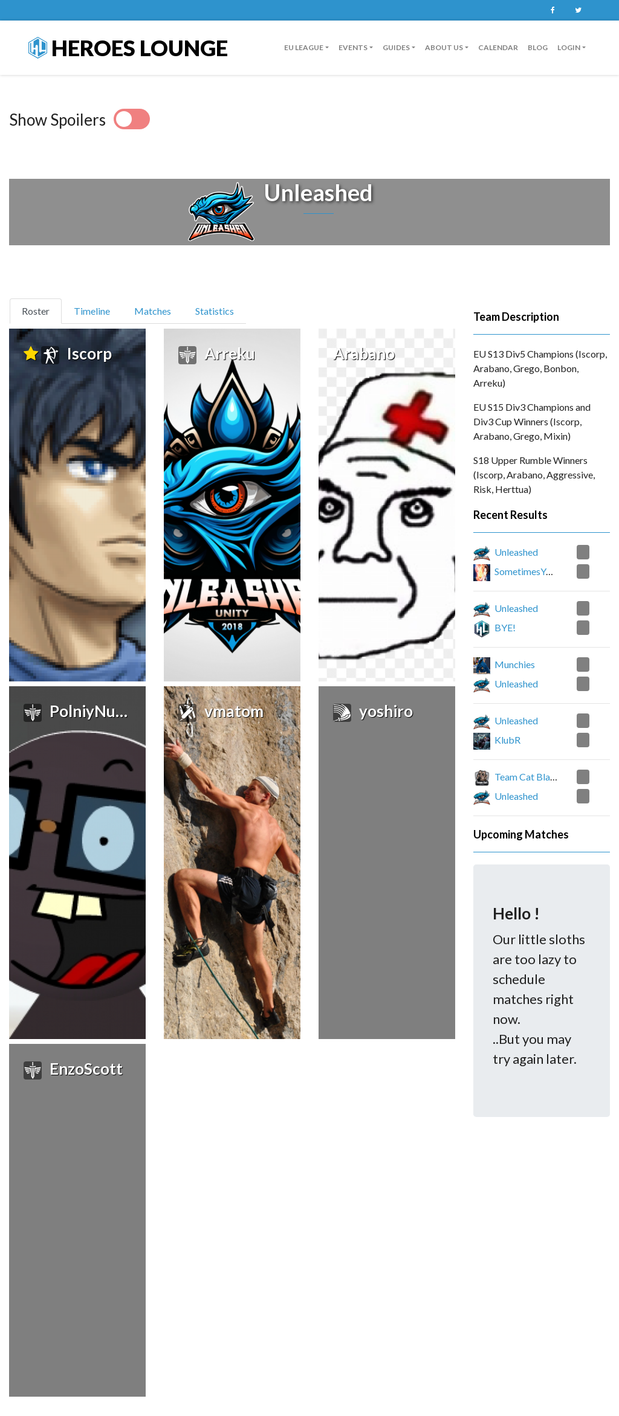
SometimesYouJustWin (542, 571)
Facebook (552, 10)
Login (568, 47)
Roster (41, 310)
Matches (152, 311)
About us (444, 47)
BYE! (505, 627)
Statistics (214, 311)
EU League (303, 47)
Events (353, 47)
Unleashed (516, 552)
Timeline (92, 311)
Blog (538, 47)
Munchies (514, 664)
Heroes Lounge (128, 47)
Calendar (498, 47)
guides (396, 47)
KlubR (507, 739)
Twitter (578, 10)
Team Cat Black (527, 776)
